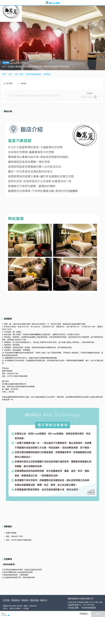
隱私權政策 (15, 600)
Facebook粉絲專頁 (88, 607)
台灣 (10, 74)
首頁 (4, 74)
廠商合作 (43, 600)
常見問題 (6, 600)
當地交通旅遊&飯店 (33, 74)
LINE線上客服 (73, 607)
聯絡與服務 (34, 600)
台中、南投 (19, 74)
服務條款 (25, 600)
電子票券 (6, 63)
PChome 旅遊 (52, 2)
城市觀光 (47, 74)
